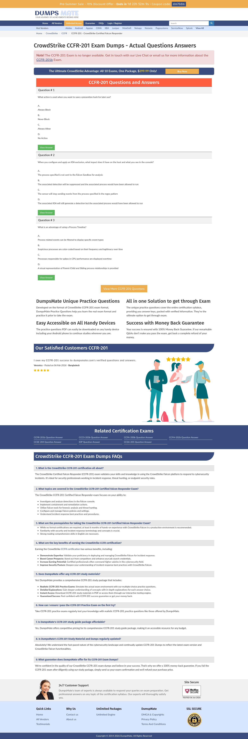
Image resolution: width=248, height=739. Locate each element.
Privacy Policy (149, 719)
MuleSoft (126, 28)
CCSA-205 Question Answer (138, 442)
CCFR (64, 33)
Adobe (68, 28)
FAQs (101, 23)
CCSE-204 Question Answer (47, 442)
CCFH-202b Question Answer (183, 437)
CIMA (99, 28)
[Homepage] (31, 23)
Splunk (189, 28)
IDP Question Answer (89, 442)
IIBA (107, 28)
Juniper (115, 28)
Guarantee (90, 23)
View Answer (46, 147)
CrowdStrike (52, 33)
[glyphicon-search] (211, 23)
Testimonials (43, 723)
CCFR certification (70, 549)
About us (71, 719)
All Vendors (57, 23)
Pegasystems (162, 28)
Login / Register (115, 23)
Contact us (72, 714)
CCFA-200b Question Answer (138, 437)
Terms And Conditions (153, 723)
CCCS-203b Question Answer (93, 437)
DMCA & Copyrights (152, 714)
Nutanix (148, 28)
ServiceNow (177, 28)
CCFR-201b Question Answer (48, 437)
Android (79, 28)
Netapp (138, 28)
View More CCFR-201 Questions (124, 288)
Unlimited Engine (105, 714)
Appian (89, 28)
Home (45, 23)
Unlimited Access (74, 23)
